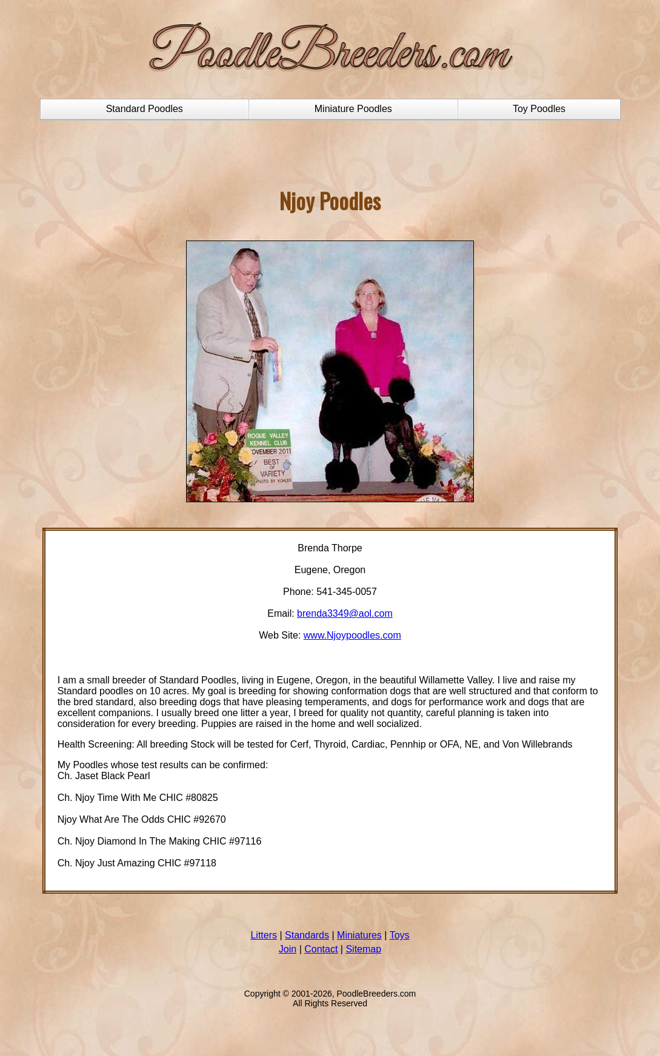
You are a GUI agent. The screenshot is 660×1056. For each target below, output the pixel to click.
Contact (321, 949)
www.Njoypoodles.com (352, 635)
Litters (263, 935)
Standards (307, 935)
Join (287, 949)
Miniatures (359, 935)
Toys (400, 935)
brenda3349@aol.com (345, 613)
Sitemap (363, 949)
